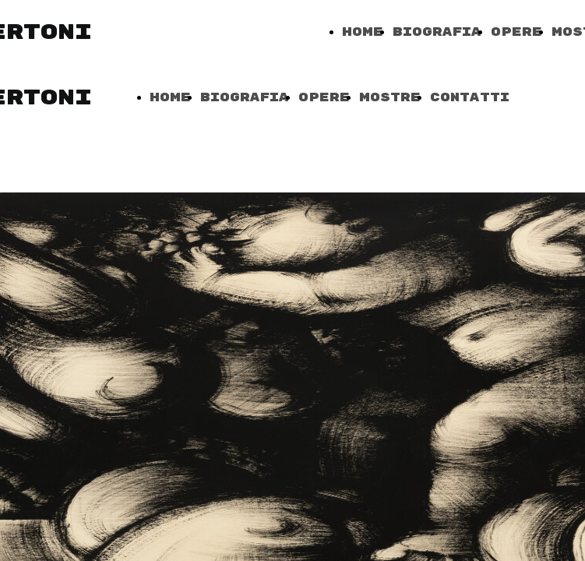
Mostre (390, 97)
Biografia (437, 32)
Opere (516, 32)
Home (362, 32)
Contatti (469, 97)
